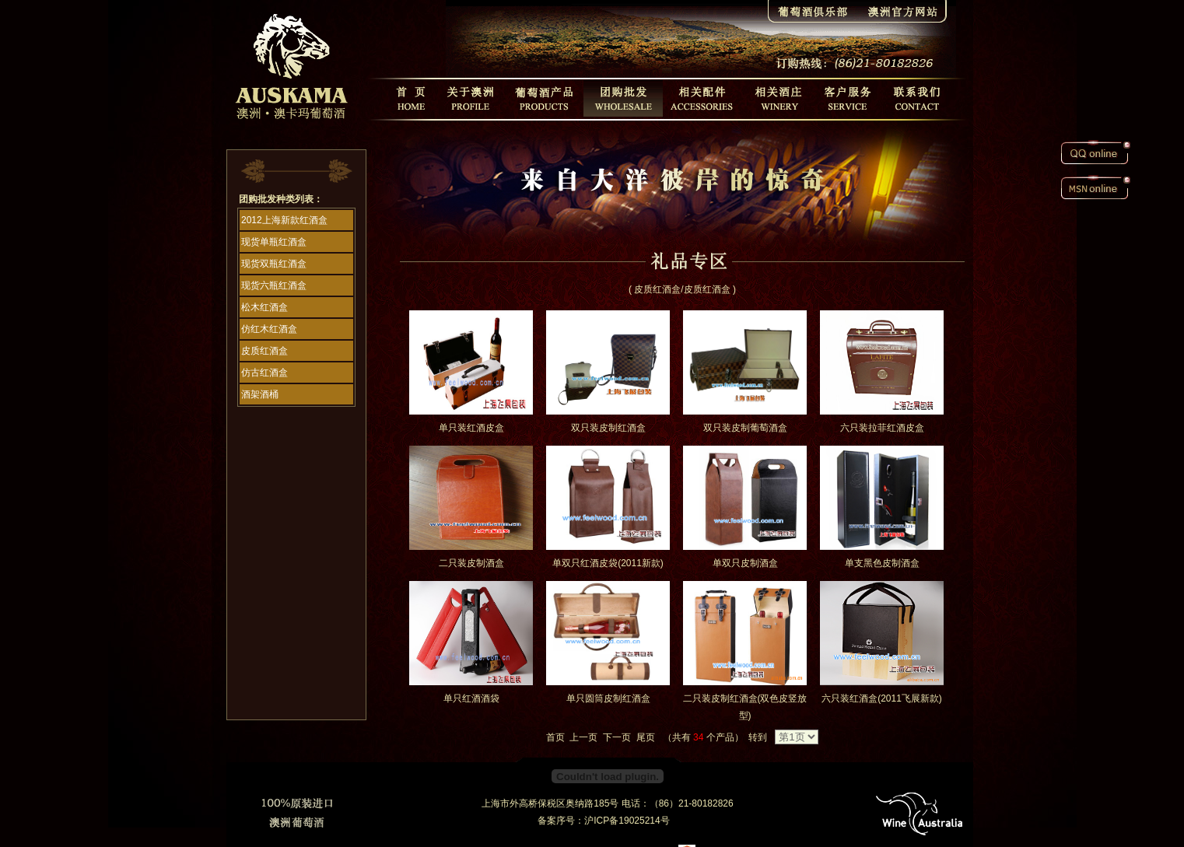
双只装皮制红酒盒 (608, 427)
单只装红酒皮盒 (471, 427)
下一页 (617, 737)
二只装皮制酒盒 (471, 563)
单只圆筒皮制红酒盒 (608, 698)
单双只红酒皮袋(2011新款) (608, 563)
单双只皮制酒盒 (745, 563)
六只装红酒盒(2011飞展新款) (881, 698)
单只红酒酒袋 (471, 698)
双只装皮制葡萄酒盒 (745, 427)
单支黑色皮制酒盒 (882, 563)
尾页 (645, 737)
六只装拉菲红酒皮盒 (882, 427)
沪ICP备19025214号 (626, 820)
